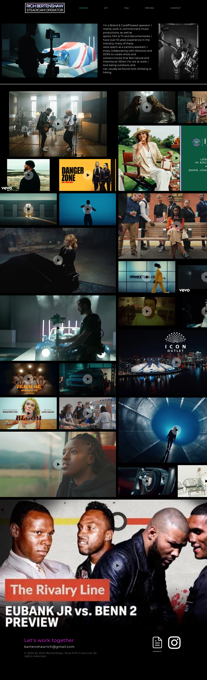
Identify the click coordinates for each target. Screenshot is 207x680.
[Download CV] (157, 643)
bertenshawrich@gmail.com (49, 647)
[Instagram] (174, 642)
